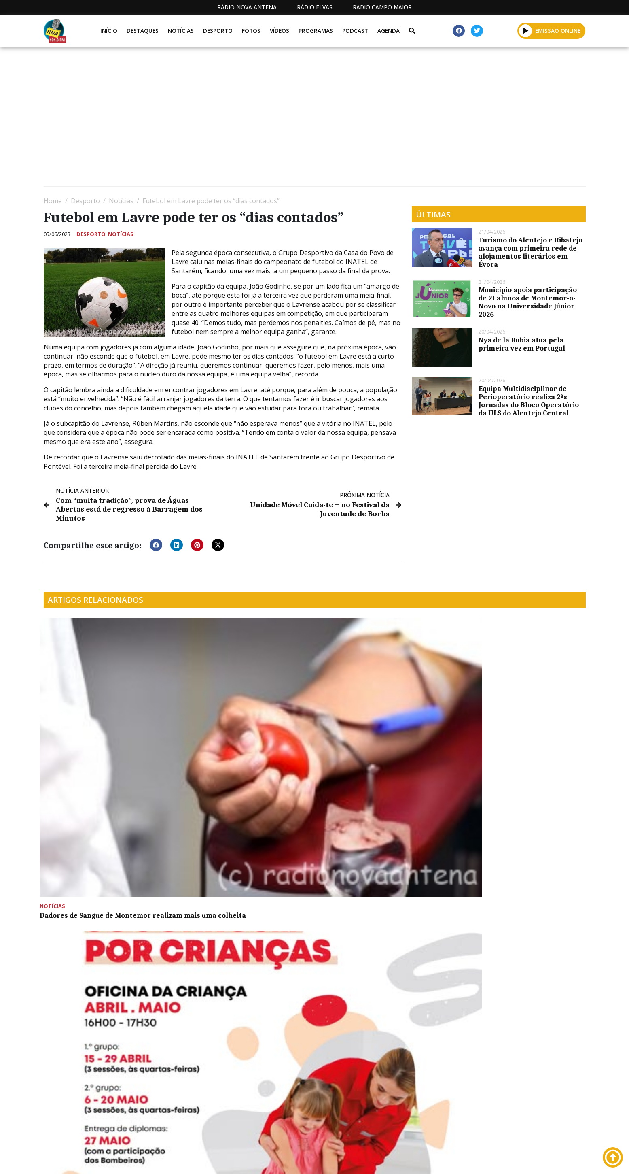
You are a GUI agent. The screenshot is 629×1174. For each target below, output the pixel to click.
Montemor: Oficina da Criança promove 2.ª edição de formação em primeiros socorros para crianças (242, 715)
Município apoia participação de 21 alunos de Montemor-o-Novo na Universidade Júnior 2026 (528, 302)
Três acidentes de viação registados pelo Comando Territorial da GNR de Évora (518, 634)
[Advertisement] (286, 120)
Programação (379, 1159)
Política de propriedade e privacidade (527, 1159)
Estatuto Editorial (312, 1159)
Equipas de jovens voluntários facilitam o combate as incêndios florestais (375, 715)
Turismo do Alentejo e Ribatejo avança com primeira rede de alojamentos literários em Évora (530, 252)
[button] (526, 30)
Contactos (434, 1159)
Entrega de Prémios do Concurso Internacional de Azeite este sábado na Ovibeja (104, 844)
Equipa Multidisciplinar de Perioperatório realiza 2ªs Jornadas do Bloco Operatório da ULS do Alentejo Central (529, 401)
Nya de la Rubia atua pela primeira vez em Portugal (522, 344)
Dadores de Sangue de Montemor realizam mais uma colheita (99, 711)
